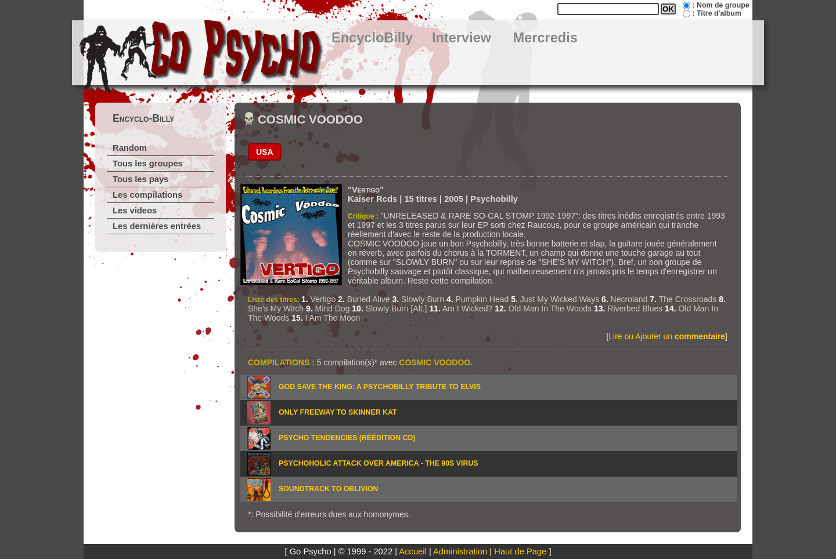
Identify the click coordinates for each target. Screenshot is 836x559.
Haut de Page (520, 551)
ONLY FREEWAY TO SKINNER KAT (338, 412)
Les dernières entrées (157, 226)
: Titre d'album (716, 13)
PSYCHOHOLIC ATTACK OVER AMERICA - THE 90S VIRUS (378, 463)
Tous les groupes (148, 163)
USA (264, 152)
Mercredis (545, 37)
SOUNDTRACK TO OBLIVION (328, 489)
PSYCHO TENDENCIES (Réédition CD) (347, 438)
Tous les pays (140, 179)
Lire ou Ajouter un (666, 336)
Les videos (135, 210)
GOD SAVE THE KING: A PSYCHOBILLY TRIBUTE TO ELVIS (380, 387)
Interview (461, 37)
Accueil (412, 551)
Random (130, 148)
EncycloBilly (372, 37)
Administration (460, 551)
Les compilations (147, 194)
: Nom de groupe (720, 5)
